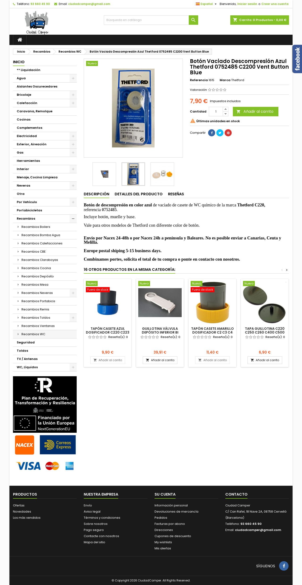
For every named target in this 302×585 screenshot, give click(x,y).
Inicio (19, 62)
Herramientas (28, 161)
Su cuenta (165, 494)
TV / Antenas (27, 359)
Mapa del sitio (94, 542)
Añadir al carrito (254, 111)
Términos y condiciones (102, 517)
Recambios (26, 218)
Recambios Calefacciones (42, 243)
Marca (225, 80)
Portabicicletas (29, 210)
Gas (20, 152)
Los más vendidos (27, 517)
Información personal (171, 505)
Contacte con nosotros (101, 536)
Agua (21, 78)
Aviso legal (92, 511)
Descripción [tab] (96, 194)
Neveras (23, 185)
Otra (21, 194)
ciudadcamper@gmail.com (89, 4)
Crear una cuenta (275, 4)
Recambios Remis (35, 309)
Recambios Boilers (35, 227)
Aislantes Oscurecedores (37, 86)
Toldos (22, 350)
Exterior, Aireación (31, 144)
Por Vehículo (27, 202)
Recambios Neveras (37, 293)
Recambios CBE (33, 251)
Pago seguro (94, 530)
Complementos (29, 127)
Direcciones (164, 530)
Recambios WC (33, 334)
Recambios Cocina (36, 268)
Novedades (22, 511)
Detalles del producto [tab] (139, 194)
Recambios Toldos (35, 317)
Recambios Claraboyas (39, 260)
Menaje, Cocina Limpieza (37, 177)
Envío (88, 505)
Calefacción (27, 103)
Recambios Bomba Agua (40, 235)
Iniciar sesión (247, 4)
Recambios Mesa (34, 284)
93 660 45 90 (40, 4)
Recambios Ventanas (38, 326)
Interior (23, 169)
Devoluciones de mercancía (176, 511)
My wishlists (163, 542)
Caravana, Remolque (34, 111)
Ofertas (19, 505)
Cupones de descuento (173, 536)
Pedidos (161, 517)
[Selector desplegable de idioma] (207, 4)
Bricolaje (24, 94)
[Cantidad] (216, 111)
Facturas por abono (170, 524)
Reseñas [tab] (176, 194)
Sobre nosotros (96, 524)
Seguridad (26, 342)
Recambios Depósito (37, 276)
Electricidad (27, 136)
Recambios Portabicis (38, 301)
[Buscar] (151, 20)
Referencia (199, 80)
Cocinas (23, 119)
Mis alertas (163, 548)
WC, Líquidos (27, 367)
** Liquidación (28, 70)
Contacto (236, 494)
